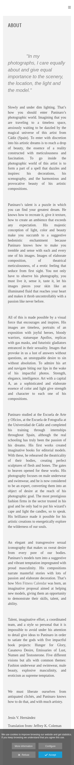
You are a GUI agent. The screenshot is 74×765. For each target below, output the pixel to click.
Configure (50, 746)
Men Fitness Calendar (31, 583)
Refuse (23, 755)
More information (24, 746)
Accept (50, 755)
